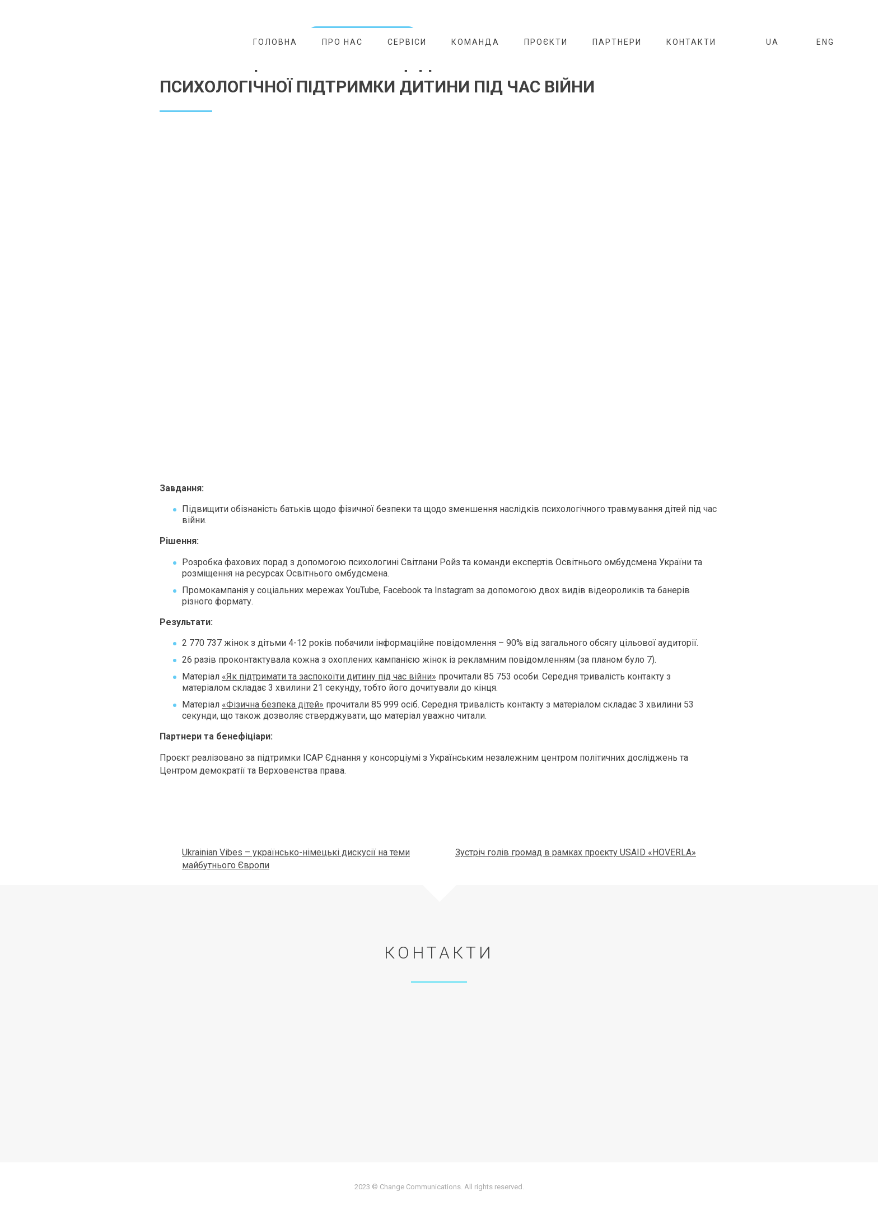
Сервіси (407, 42)
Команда (475, 42)
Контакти (691, 42)
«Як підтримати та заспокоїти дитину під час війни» (329, 676)
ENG (819, 42)
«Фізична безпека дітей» (273, 704)
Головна (275, 42)
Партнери (617, 42)
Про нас (342, 42)
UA (766, 42)
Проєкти (546, 42)
